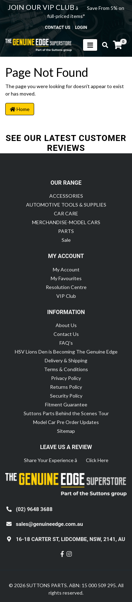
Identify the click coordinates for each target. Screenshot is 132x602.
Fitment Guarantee (66, 404)
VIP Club (66, 296)
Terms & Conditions (66, 369)
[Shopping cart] (117, 45)
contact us (57, 27)
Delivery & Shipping (66, 360)
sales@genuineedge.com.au (49, 524)
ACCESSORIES (66, 196)
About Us (66, 325)
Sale (66, 240)
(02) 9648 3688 (34, 509)
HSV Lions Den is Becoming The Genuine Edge (66, 352)
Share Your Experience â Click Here (66, 460)
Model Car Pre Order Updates (66, 422)
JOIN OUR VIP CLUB (42, 7)
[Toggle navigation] (90, 45)
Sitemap (66, 431)
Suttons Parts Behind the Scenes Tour (66, 413)
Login (81, 27)
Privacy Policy (66, 378)
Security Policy (66, 396)
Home (20, 109)
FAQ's (66, 343)
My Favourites (66, 278)
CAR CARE (66, 213)
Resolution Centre (66, 287)
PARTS (66, 231)
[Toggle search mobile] (103, 45)
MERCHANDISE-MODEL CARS (66, 222)
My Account (66, 269)
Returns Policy (66, 387)
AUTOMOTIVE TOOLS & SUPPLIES (66, 205)
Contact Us (66, 334)
